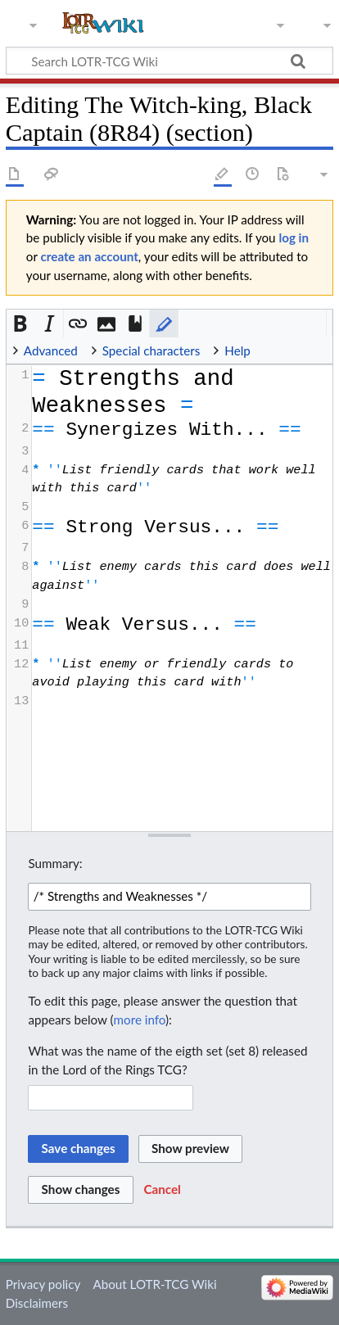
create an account (89, 256)
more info (139, 1019)
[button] (21, 324)
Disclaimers (37, 1303)
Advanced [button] (51, 350)
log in (293, 237)
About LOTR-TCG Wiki (154, 1284)
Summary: (55, 863)
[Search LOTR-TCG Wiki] (161, 60)
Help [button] (237, 350)
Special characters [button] (151, 350)
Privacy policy (43, 1284)
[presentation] (181, 538)
